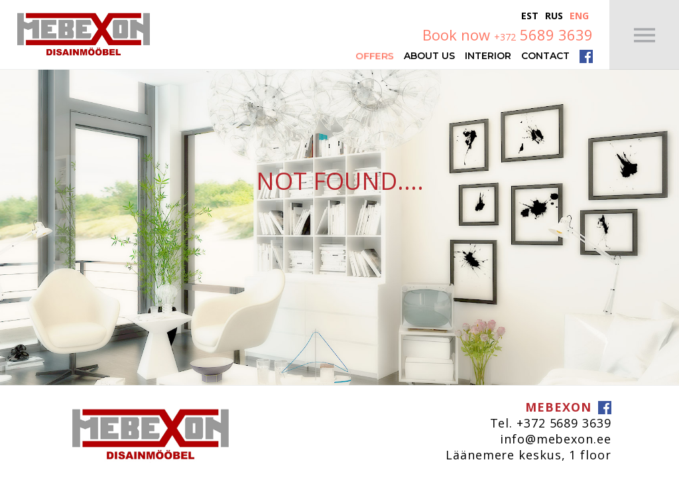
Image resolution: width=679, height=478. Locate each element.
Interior (488, 55)
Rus (554, 15)
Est (529, 15)
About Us (429, 55)
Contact (545, 55)
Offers (375, 55)
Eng (579, 15)
